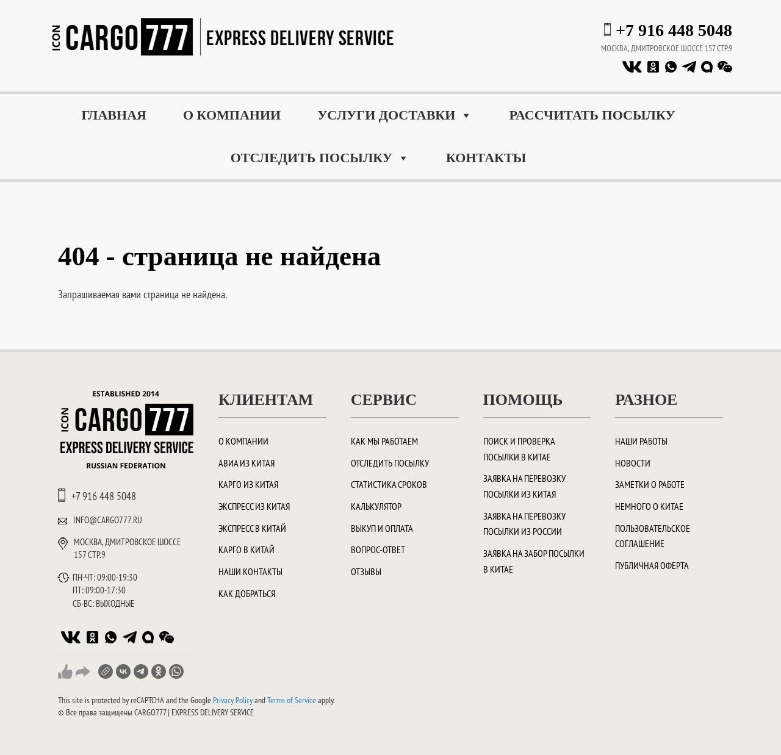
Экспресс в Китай (252, 528)
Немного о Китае (649, 506)
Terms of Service (291, 700)
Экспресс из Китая (254, 506)
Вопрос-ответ (378, 549)
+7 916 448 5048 (674, 30)
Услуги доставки (394, 115)
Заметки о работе (650, 484)
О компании (232, 115)
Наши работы (641, 441)
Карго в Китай (246, 549)
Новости (632, 463)
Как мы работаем (384, 441)
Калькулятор (376, 506)
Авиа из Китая (246, 463)
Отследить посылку (320, 158)
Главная (113, 115)
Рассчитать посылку (592, 115)
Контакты (486, 157)
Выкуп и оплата (382, 528)
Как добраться (246, 593)
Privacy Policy (233, 700)
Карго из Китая (248, 484)
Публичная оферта (652, 565)
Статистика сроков (389, 484)
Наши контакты (250, 571)
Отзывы (366, 571)
